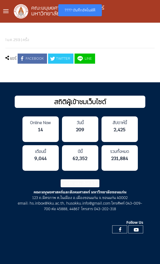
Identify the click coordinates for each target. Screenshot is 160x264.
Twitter (60, 59)
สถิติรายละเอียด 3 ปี (80, 183)
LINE (84, 58)
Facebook (31, 59)
